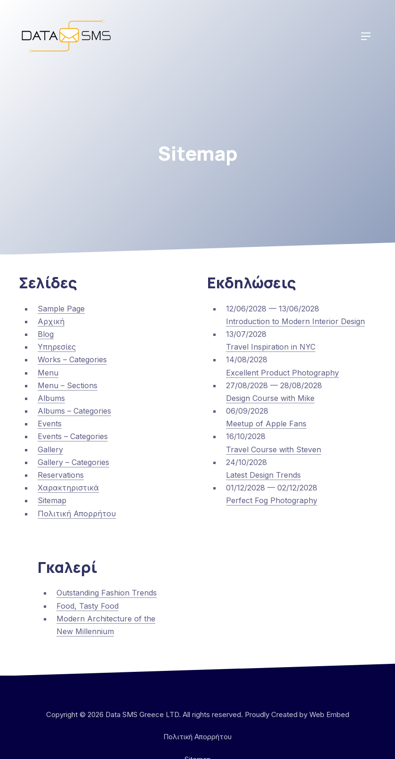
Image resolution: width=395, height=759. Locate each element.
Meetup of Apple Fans (266, 423)
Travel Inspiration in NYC (270, 346)
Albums (51, 398)
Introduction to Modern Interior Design (295, 321)
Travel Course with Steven (273, 449)
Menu (48, 372)
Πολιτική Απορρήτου (77, 513)
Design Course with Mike (270, 398)
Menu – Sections (67, 385)
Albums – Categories (74, 411)
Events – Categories (73, 436)
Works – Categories (72, 359)
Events (50, 423)
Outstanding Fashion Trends (106, 592)
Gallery (50, 449)
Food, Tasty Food (87, 606)
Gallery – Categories (73, 462)
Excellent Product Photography (282, 372)
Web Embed (329, 714)
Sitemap (52, 500)
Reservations (61, 475)
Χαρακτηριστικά (68, 487)
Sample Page (61, 308)
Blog (46, 334)
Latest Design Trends (263, 475)
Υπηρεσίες (57, 346)
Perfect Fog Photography (271, 500)
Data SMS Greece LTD (142, 714)
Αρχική (51, 321)
